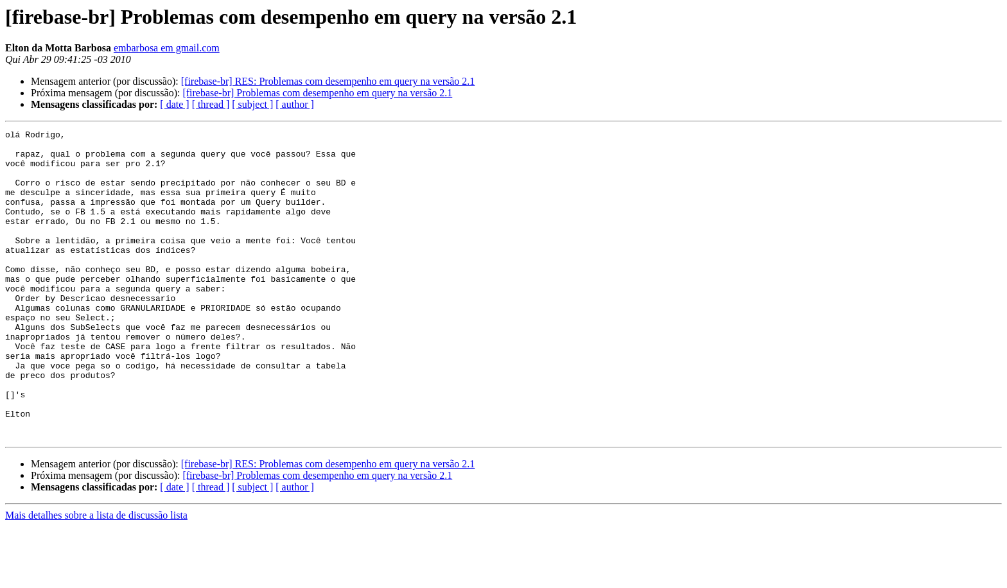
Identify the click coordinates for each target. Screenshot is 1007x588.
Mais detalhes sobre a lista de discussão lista (96, 576)
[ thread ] (211, 104)
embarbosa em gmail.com (167, 47)
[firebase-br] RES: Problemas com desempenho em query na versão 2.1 (328, 81)
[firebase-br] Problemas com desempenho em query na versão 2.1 (317, 92)
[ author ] (295, 104)
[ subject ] (252, 104)
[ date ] (174, 104)
